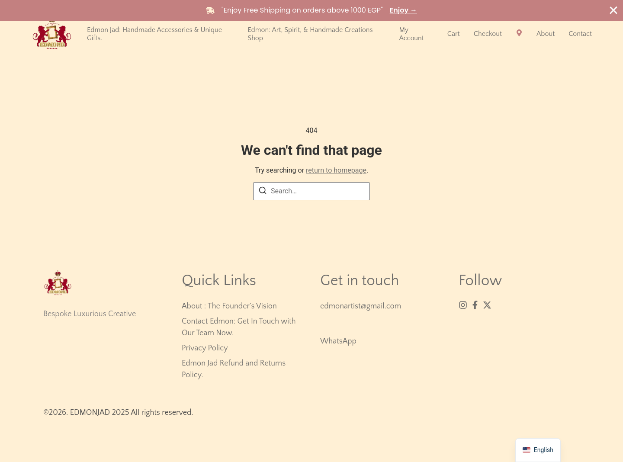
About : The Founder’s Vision (229, 306)
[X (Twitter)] (487, 305)
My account (411, 34)
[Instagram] (463, 305)
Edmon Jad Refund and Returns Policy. (234, 369)
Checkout (488, 34)
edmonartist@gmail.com (360, 306)
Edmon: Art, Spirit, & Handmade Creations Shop (310, 34)
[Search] (262, 192)
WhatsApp (338, 341)
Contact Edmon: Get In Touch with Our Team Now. (239, 327)
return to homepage (336, 170)
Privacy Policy (205, 348)
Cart (453, 34)
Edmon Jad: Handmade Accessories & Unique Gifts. (154, 34)
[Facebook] (475, 305)
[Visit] (519, 34)
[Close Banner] (613, 10)
